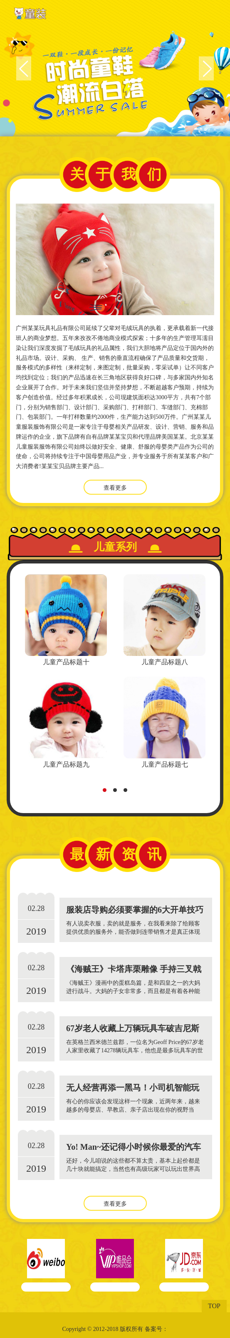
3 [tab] (128, 792)
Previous (23, 68)
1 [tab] (107, 792)
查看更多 (115, 488)
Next (206, 68)
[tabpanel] (66, 672)
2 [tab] (117, 792)
